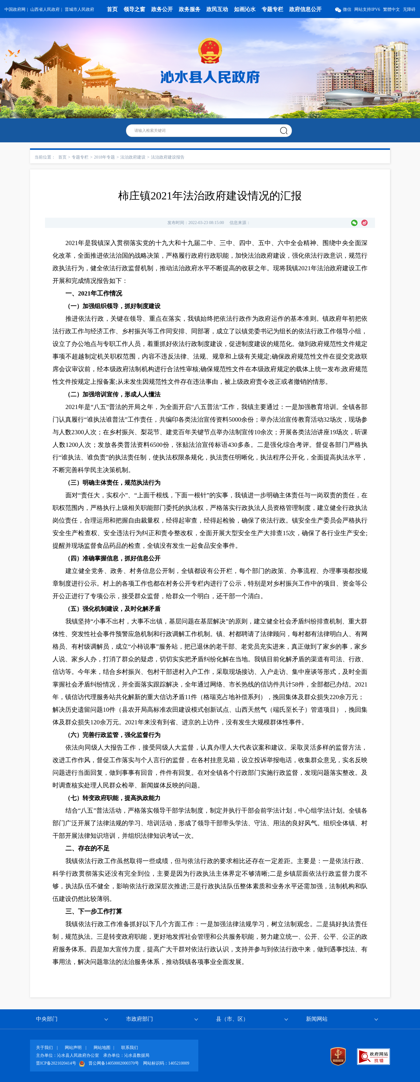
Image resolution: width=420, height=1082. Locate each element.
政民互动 (217, 9)
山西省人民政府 (45, 9)
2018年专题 (104, 157)
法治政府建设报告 (167, 157)
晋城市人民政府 (79, 9)
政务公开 (162, 9)
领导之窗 (134, 9)
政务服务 (189, 9)
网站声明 (73, 1047)
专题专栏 (272, 9)
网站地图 (102, 1047)
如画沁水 (245, 9)
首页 (112, 9)
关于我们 (44, 1047)
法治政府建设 (133, 157)
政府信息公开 (305, 9)
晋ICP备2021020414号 (56, 1063)
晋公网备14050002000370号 (113, 1063)
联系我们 (129, 1047)
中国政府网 (15, 9)
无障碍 (409, 9)
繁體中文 (391, 9)
